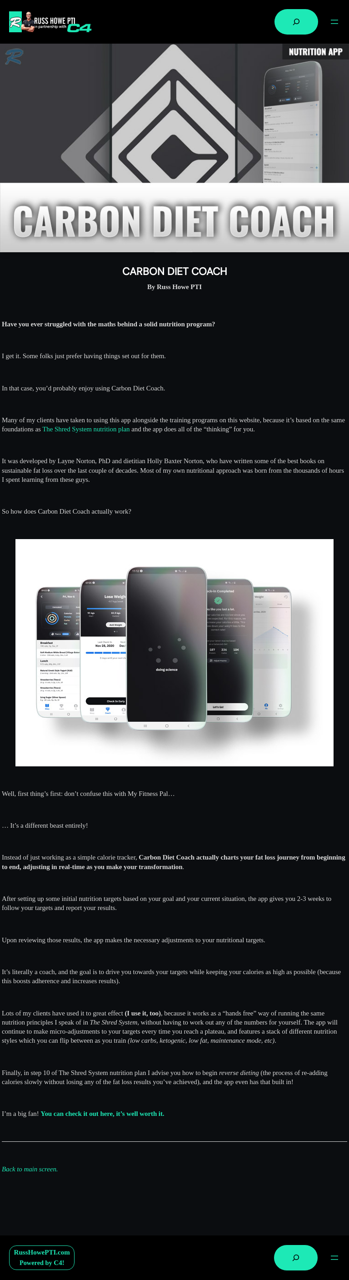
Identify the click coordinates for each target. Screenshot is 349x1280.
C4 (58, 1262)
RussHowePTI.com (42, 1252)
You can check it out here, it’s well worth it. (102, 1113)
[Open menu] (334, 21)
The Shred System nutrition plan (86, 429)
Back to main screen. (30, 1169)
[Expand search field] (296, 22)
